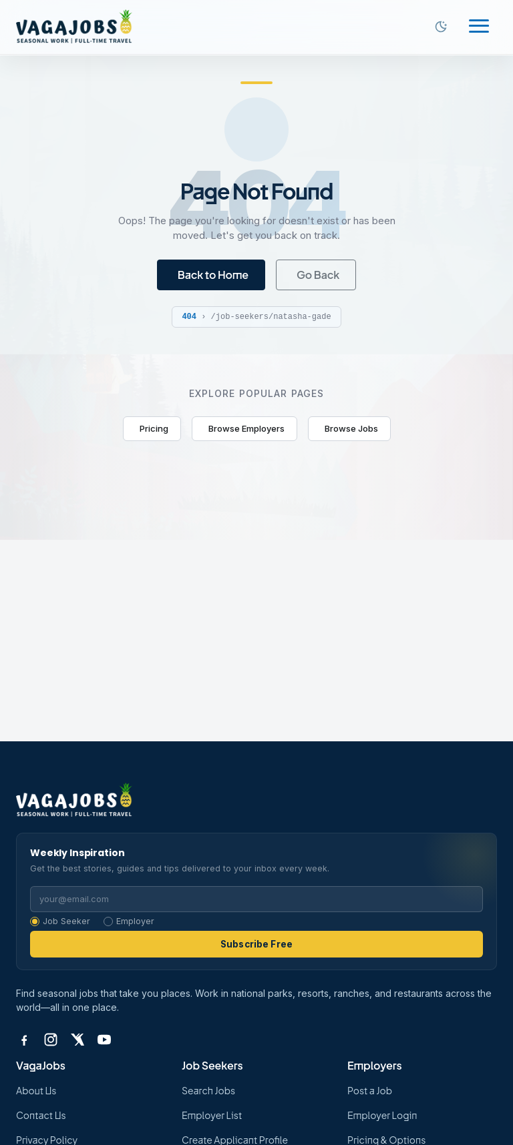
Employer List (212, 1115)
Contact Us (41, 1115)
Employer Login (382, 1115)
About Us (36, 1090)
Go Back (318, 275)
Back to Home (213, 275)
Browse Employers (246, 428)
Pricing (154, 428)
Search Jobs (208, 1090)
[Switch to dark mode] (441, 27)
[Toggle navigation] (479, 27)
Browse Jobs (351, 428)
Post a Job (369, 1090)
